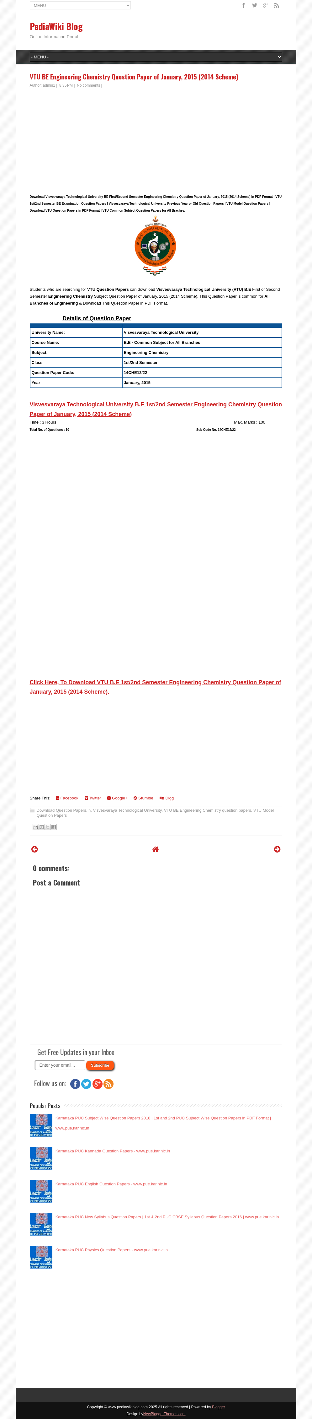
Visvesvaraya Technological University (127, 810)
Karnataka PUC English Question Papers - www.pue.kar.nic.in (111, 1184)
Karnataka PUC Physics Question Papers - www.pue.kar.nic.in (112, 1250)
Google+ (117, 798)
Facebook (67, 798)
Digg (167, 798)
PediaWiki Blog (56, 26)
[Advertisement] (156, 135)
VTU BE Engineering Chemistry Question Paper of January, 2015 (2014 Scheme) (134, 76)
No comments (88, 85)
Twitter (93, 798)
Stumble (143, 798)
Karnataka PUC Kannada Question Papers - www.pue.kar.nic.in (113, 1151)
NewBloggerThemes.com (164, 1414)
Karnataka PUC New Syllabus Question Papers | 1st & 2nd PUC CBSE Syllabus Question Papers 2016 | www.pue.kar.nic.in (167, 1217)
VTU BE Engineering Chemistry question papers (207, 810)
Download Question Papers (61, 810)
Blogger (218, 1407)
